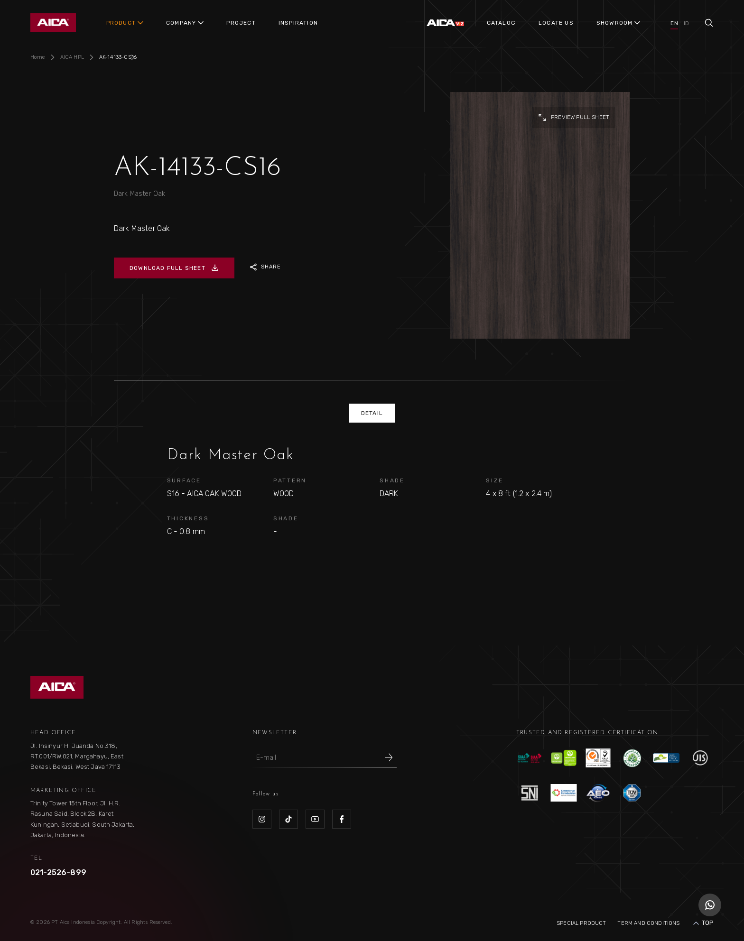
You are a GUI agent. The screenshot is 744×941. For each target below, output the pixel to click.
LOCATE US (556, 22)
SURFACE (184, 480)
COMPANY (181, 22)
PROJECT (240, 22)
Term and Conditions (648, 923)
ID (686, 23)
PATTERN (290, 480)
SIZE (494, 480)
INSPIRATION (298, 22)
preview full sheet (573, 117)
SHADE (392, 480)
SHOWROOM (614, 22)
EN (674, 23)
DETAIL (372, 413)
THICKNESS (188, 518)
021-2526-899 (58, 872)
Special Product (581, 923)
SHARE (265, 267)
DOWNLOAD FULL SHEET (174, 268)
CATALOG (501, 22)
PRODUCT (121, 22)
